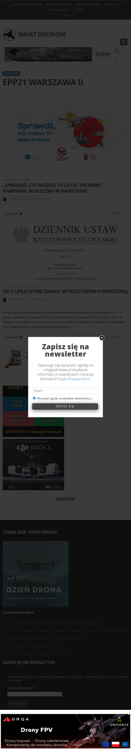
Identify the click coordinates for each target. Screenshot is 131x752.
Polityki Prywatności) (72, 374)
